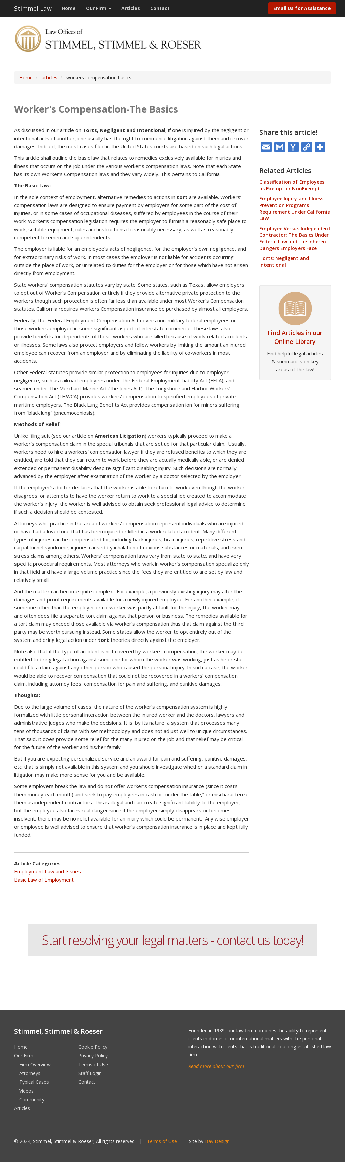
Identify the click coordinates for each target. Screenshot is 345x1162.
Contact (160, 8)
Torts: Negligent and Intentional (284, 261)
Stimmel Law (33, 8)
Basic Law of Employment (44, 879)
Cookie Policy (92, 1047)
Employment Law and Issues (47, 871)
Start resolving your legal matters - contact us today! (172, 940)
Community (31, 1099)
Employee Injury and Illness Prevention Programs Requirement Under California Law (295, 208)
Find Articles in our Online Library (295, 337)
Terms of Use (93, 1064)
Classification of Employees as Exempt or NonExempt (291, 185)
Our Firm (98, 8)
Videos (26, 1090)
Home (69, 8)
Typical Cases (34, 1082)
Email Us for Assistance (302, 8)
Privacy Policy (93, 1055)
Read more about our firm (216, 1066)
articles (49, 77)
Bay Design (217, 1141)
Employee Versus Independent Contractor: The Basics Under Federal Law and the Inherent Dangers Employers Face (295, 238)
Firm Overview (35, 1064)
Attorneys (29, 1073)
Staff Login (90, 1073)
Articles (130, 8)
